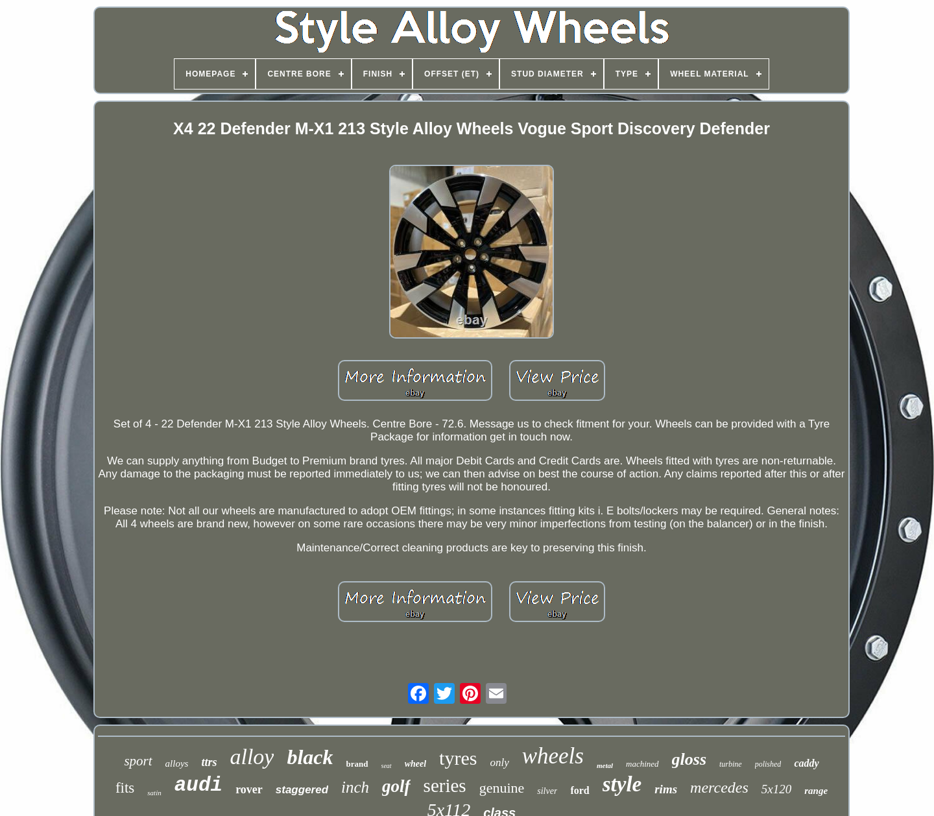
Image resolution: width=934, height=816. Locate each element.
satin (154, 793)
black (310, 757)
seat (386, 765)
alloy (252, 757)
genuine (502, 788)
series (445, 785)
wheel (415, 764)
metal (605, 765)
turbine (730, 764)
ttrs (209, 762)
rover (249, 789)
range (816, 791)
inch (355, 787)
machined (642, 764)
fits (124, 788)
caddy (806, 763)
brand (357, 764)
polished (768, 764)
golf (396, 786)
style (622, 784)
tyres (458, 758)
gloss (689, 759)
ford (579, 790)
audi (198, 785)
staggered (302, 790)
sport (138, 761)
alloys (177, 763)
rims (665, 789)
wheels (553, 756)
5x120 (776, 789)
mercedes (719, 787)
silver (547, 791)
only (499, 762)
